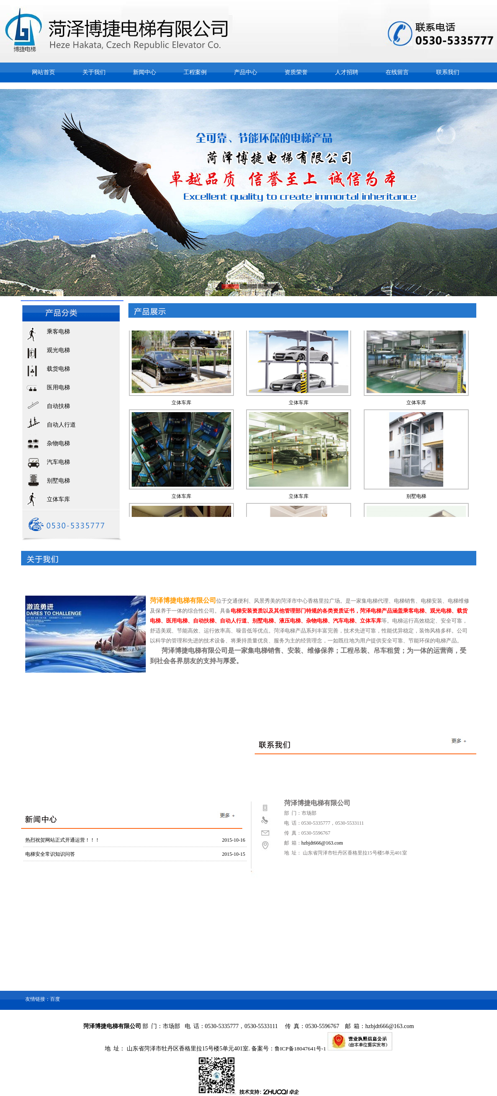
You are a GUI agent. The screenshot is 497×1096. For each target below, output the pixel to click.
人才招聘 (346, 72)
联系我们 (447, 72)
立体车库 (58, 499)
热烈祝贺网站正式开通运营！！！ (62, 840)
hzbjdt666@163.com (322, 843)
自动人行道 (61, 425)
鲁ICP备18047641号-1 (300, 1048)
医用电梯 (58, 387)
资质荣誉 (296, 72)
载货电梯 (58, 369)
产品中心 (245, 72)
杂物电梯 (58, 443)
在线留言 (397, 72)
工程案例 (195, 72)
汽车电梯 (58, 462)
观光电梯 (58, 350)
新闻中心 (144, 72)
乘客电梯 (58, 331)
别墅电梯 (58, 481)
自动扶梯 (58, 406)
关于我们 (94, 72)
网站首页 (43, 72)
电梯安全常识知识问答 (50, 854)
